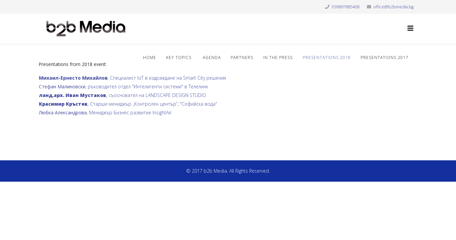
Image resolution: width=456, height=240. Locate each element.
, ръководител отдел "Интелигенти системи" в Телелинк (123, 86)
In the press (278, 57)
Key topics (178, 57)
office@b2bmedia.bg (393, 7)
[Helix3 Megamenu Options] (410, 28)
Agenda (211, 57)
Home (149, 57)
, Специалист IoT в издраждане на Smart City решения (133, 78)
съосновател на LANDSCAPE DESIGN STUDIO (122, 95)
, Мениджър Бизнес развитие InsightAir (105, 112)
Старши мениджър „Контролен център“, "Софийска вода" (128, 104)
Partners (242, 57)
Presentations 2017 (384, 57)
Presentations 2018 (327, 57)
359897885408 (345, 7)
